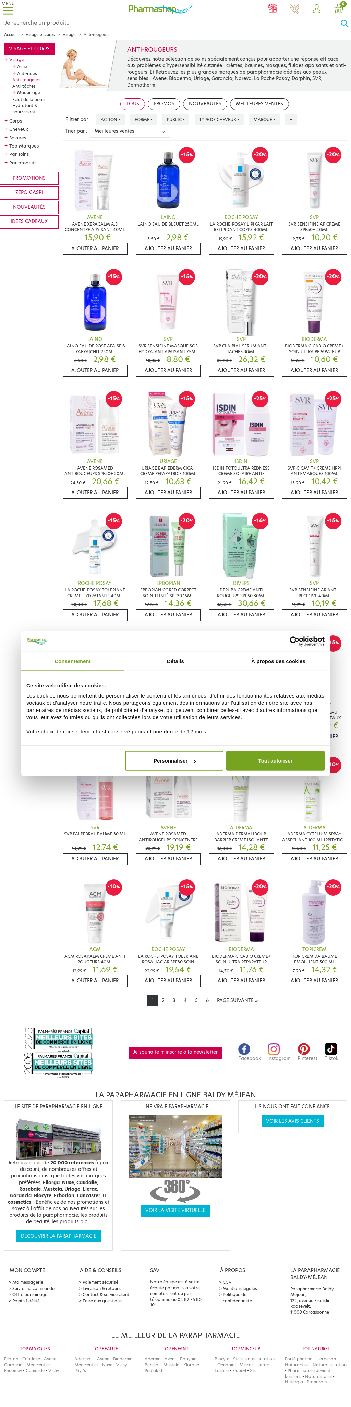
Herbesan (326, 1359)
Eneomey (13, 1370)
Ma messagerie (27, 1282)
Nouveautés (29, 207)
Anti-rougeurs (26, 80)
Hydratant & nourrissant (24, 109)
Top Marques (24, 146)
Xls (253, 1370)
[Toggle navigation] (8, 8)
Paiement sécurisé (100, 1282)
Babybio (188, 1359)
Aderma (82, 1359)
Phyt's (80, 1370)
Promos (164, 104)
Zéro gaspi (29, 192)
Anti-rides (27, 73)
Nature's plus (318, 1376)
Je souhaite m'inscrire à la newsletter (175, 1052)
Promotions (29, 178)
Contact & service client (106, 1294)
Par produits (22, 162)
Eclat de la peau (28, 99)
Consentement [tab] (72, 661)
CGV (227, 1282)
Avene (50, 1359)
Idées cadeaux (29, 221)
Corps (15, 121)
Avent (170, 1359)
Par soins (19, 154)
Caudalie (31, 1359)
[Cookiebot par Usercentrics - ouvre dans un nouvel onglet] (295, 641)
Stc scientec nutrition (254, 1359)
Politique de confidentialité (237, 1298)
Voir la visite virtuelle (175, 1210)
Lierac (262, 1365)
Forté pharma (299, 1359)
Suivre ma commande (33, 1288)
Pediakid (153, 1370)
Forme (142, 120)
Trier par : (76, 131)
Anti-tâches (24, 86)
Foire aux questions (102, 1301)
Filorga (11, 1359)
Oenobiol (226, 1365)
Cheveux (18, 129)
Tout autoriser (275, 761)
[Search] (170, 23)
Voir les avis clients (292, 1121)
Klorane (191, 1365)
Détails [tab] (175, 661)
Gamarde (35, 1370)
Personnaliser (175, 761)
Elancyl (239, 1370)
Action (109, 120)
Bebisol (152, 1365)
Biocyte (222, 1359)
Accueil (11, 34)
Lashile (222, 1370)
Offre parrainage (29, 1294)
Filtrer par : (78, 119)
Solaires (17, 138)
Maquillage (28, 92)
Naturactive (297, 1365)
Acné (22, 66)
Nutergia (294, 1382)
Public (174, 120)
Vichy (53, 1370)
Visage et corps (40, 34)
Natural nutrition (330, 1365)
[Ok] (345, 23)
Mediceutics (38, 1365)
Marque (263, 120)
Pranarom (317, 1382)
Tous (132, 104)
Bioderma (123, 1359)
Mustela (171, 1365)
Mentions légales (240, 1288)
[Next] (237, 1000)
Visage (69, 34)
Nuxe (107, 1365)
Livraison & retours (102, 1288)
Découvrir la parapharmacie (58, 1236)
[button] (316, 9)
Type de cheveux (217, 120)
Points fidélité (26, 1301)
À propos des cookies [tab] (278, 661)
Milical (246, 1365)
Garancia (13, 1365)
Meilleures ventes (259, 104)
